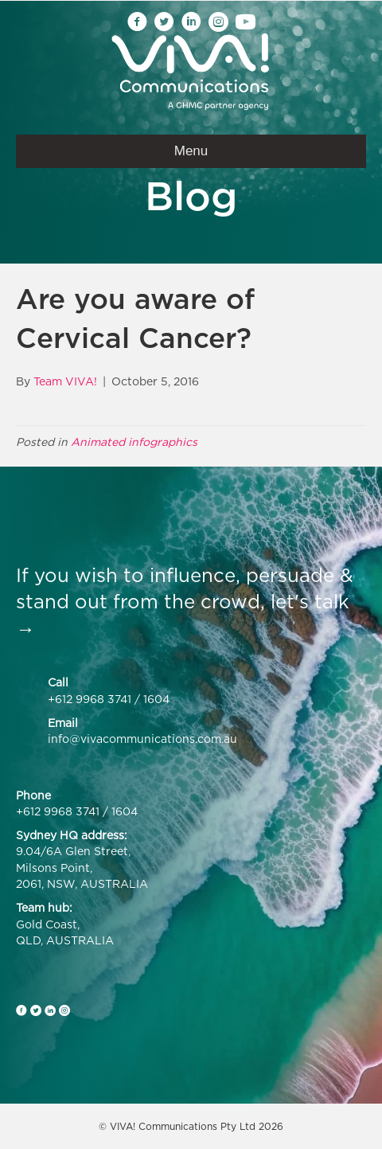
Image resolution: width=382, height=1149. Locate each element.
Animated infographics (134, 441)
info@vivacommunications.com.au (142, 739)
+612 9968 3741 (89, 699)
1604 (156, 699)
